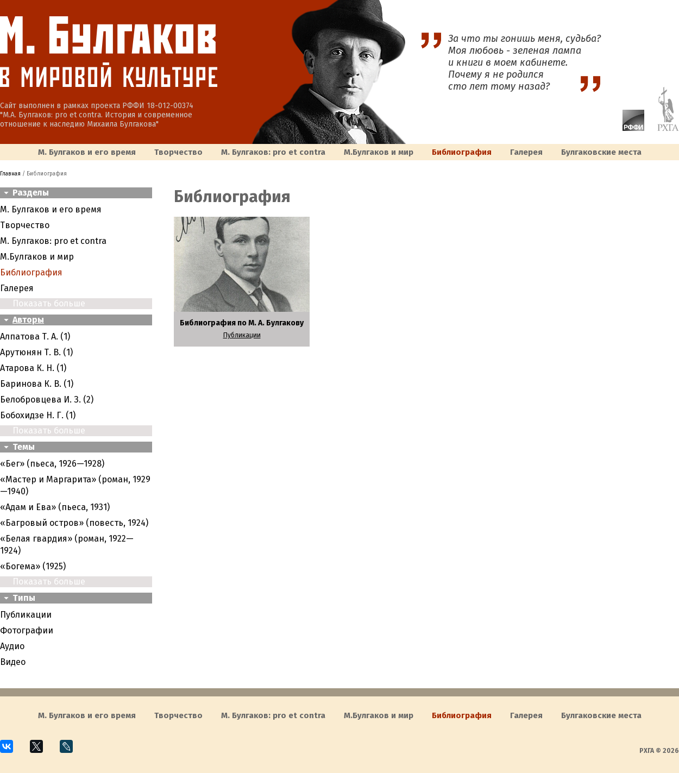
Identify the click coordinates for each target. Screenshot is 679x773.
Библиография (462, 152)
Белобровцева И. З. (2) (46, 399)
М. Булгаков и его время (87, 152)
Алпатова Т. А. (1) (35, 336)
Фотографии (26, 630)
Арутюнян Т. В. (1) (36, 352)
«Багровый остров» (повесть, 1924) (74, 523)
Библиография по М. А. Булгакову (242, 323)
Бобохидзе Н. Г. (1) (38, 415)
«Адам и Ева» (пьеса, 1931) (55, 507)
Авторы (28, 320)
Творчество (178, 152)
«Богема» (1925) (33, 566)
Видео (13, 662)
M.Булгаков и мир (378, 152)
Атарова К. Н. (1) (33, 368)
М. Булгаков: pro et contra (273, 152)
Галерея (526, 152)
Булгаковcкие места (601, 152)
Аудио (12, 646)
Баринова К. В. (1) (36, 384)
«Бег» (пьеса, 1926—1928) (52, 463)
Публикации (26, 614)
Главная (10, 174)
